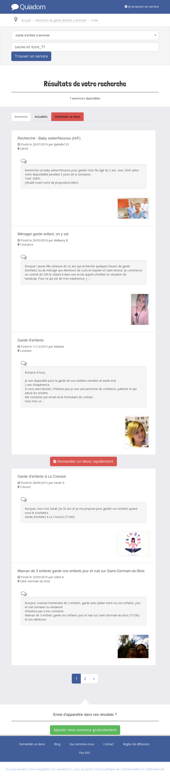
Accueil (26, 20)
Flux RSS (84, 753)
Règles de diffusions (136, 744)
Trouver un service (31, 56)
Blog (57, 744)
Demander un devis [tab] (67, 117)
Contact (108, 744)
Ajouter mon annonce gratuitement (85, 729)
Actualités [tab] (41, 117)
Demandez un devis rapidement (83, 461)
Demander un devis (32, 744)
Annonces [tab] (21, 117)
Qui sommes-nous (82, 744)
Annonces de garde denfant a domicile (61, 20)
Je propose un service (142, 6)
